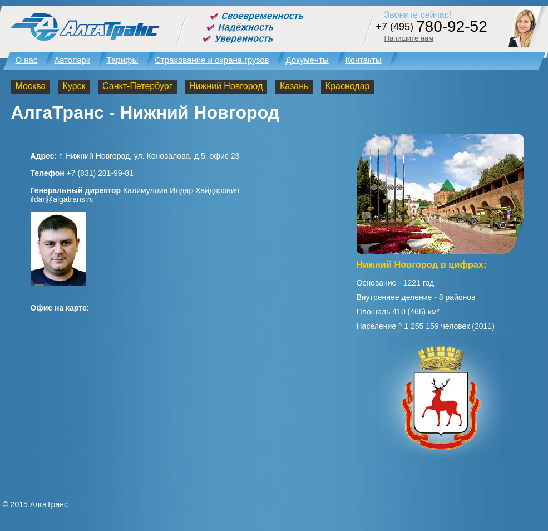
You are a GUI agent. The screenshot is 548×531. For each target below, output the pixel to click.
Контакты (363, 60)
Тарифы (123, 60)
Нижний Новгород (226, 86)
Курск (74, 86)
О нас (27, 60)
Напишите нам (409, 38)
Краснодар (347, 86)
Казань (294, 86)
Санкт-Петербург (137, 86)
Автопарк (72, 60)
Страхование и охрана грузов (212, 60)
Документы (306, 60)
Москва (31, 86)
